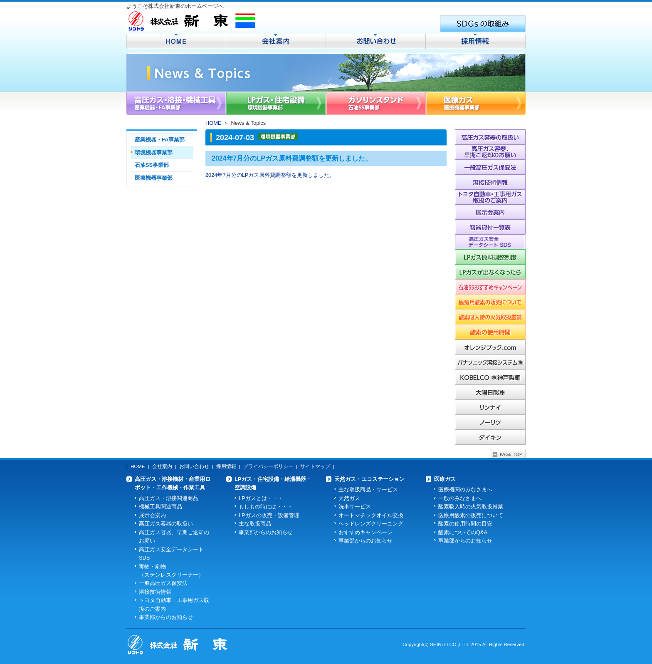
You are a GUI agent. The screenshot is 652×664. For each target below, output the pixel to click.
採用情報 (226, 466)
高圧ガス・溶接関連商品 (168, 498)
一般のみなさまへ (460, 498)
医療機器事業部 (154, 178)
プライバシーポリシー (268, 466)
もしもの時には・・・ (266, 506)
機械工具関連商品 (160, 506)
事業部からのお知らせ (166, 617)
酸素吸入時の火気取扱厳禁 (470, 506)
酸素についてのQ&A (462, 532)
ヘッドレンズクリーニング (370, 523)
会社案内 (162, 466)
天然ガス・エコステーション (369, 479)
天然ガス (349, 498)
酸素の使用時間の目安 (465, 523)
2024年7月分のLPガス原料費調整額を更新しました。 (270, 175)
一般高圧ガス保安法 (163, 583)
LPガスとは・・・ (261, 498)
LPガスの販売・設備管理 (269, 515)
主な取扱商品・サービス (368, 489)
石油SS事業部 (152, 165)
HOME (213, 123)
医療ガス (445, 479)
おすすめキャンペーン (365, 532)
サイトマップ (315, 466)
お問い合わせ (194, 466)
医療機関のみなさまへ (465, 489)
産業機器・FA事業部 (160, 139)
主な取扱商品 (255, 523)
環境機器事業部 (154, 152)
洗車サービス (354, 506)
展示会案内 (152, 515)
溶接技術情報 (155, 592)
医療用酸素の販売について (470, 515)
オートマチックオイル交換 (370, 515)
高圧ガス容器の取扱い (166, 523)
